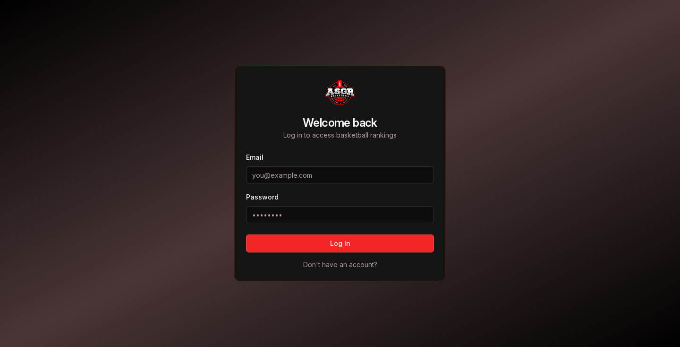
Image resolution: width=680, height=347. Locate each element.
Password (262, 197)
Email (255, 157)
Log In (340, 243)
